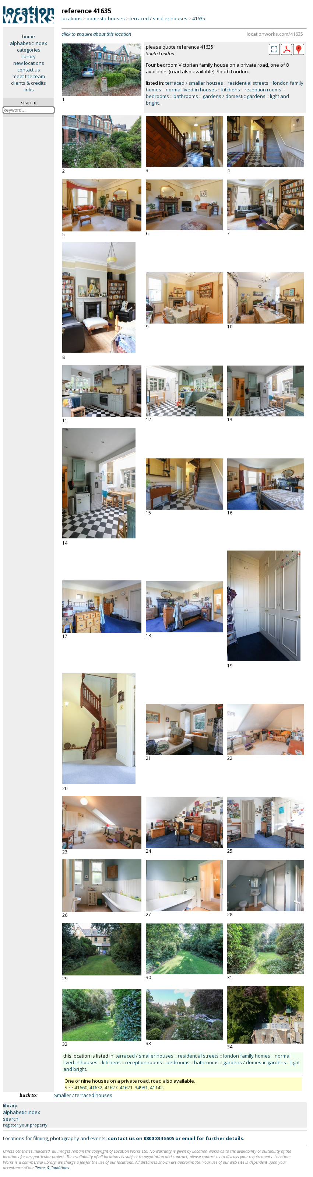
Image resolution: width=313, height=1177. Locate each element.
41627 (111, 1087)
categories (29, 49)
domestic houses (106, 18)
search (10, 1118)
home (28, 36)
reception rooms (263, 89)
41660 (80, 1087)
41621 (126, 1087)
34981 (141, 1087)
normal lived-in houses (191, 89)
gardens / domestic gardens (234, 96)
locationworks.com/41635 (275, 34)
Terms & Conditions (52, 1167)
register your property (25, 1125)
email (188, 1138)
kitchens (230, 89)
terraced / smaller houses (158, 18)
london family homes (246, 1055)
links (29, 89)
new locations (28, 63)
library (28, 56)
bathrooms (185, 96)
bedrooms (157, 96)
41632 (95, 1087)
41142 (156, 1087)
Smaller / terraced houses (83, 1095)
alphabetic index (28, 43)
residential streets (248, 83)
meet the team (29, 76)
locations (71, 18)
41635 (198, 18)
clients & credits (28, 83)
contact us (28, 69)
